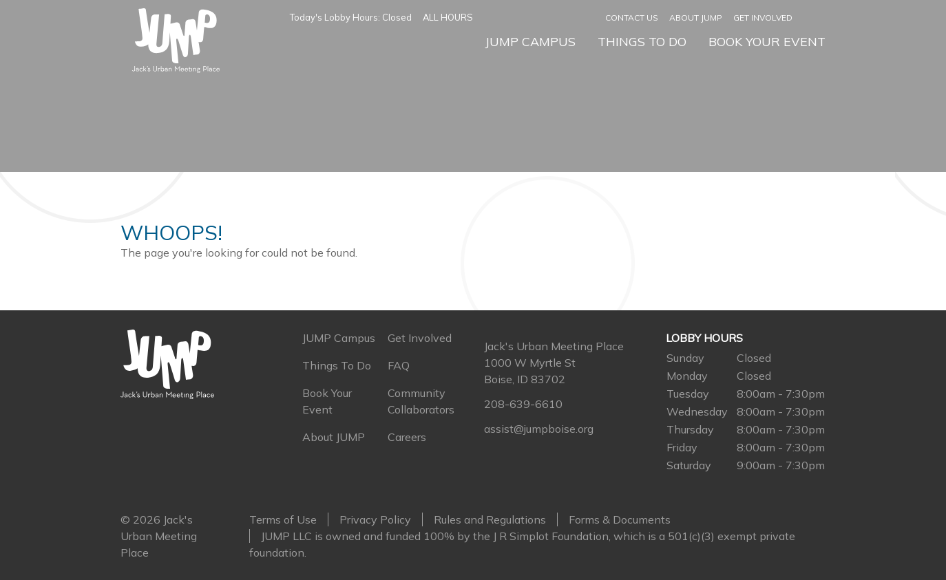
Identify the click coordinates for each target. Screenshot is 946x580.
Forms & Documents (620, 519)
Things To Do (642, 42)
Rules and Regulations (490, 519)
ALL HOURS (448, 17)
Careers (407, 437)
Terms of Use (283, 519)
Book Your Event (767, 42)
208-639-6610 (523, 404)
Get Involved (762, 17)
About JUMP (695, 17)
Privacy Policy (375, 519)
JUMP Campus (530, 42)
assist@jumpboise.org (538, 429)
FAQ (399, 365)
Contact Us (631, 17)
